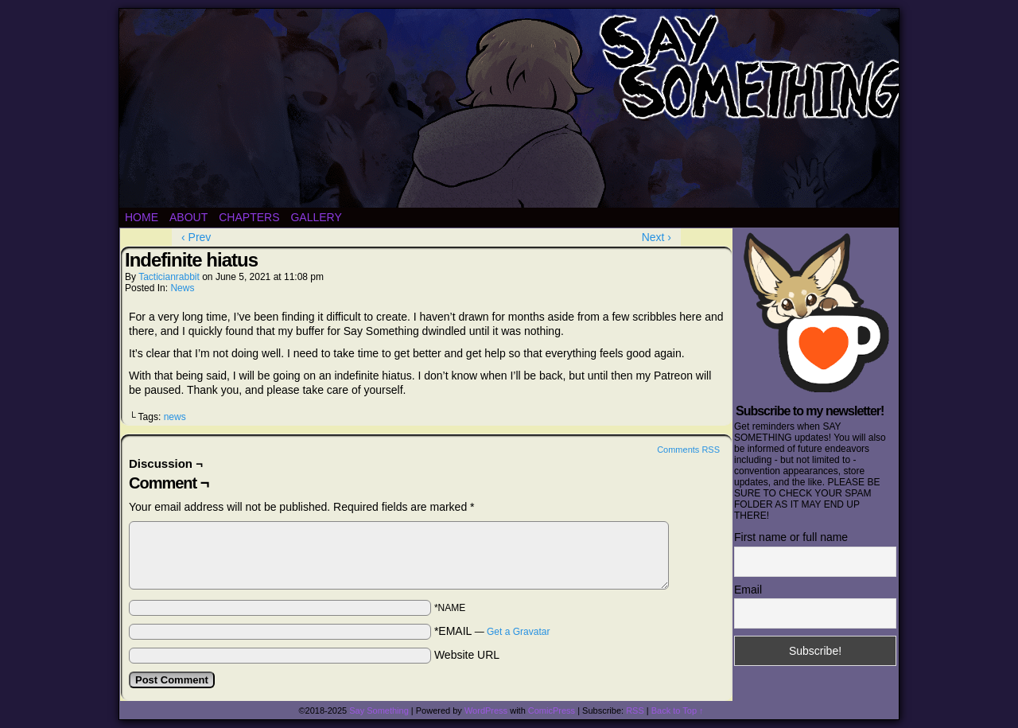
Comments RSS (688, 449)
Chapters (249, 217)
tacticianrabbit (169, 276)
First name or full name (791, 537)
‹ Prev (196, 237)
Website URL (466, 654)
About (188, 217)
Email (748, 589)
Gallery (315, 217)
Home (141, 217)
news (175, 416)
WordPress (485, 710)
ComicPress (551, 710)
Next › (656, 237)
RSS (635, 710)
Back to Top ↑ (677, 710)
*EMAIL (492, 631)
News (182, 288)
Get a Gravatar (518, 631)
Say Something (379, 710)
